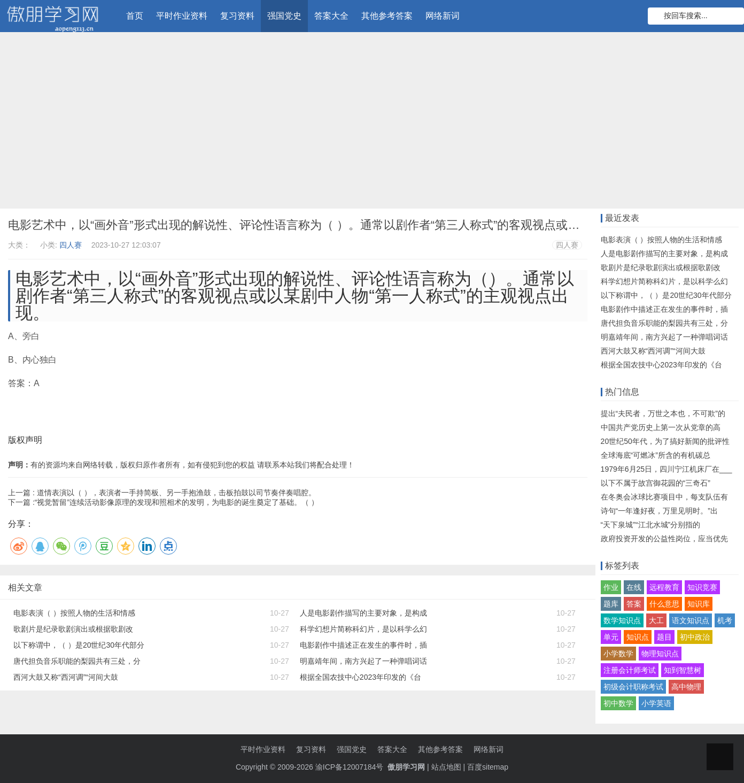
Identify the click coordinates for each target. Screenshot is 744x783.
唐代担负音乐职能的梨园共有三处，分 (77, 661)
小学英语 (656, 703)
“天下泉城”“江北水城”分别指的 (651, 524)
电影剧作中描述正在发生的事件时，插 (363, 645)
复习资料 (237, 15)
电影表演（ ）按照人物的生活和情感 (74, 613)
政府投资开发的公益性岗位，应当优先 (664, 538)
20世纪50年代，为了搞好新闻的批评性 (665, 441)
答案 (633, 604)
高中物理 (686, 686)
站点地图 (446, 767)
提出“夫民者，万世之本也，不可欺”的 (663, 413)
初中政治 (695, 637)
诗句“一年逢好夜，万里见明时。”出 (659, 510)
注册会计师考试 (629, 670)
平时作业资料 (181, 15)
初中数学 (618, 703)
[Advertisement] (372, 123)
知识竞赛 (702, 587)
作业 (610, 587)
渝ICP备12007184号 (350, 767)
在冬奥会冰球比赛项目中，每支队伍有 (664, 497)
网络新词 (442, 15)
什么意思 (664, 604)
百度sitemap (487, 767)
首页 (134, 15)
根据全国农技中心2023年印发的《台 (360, 677)
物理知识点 (660, 653)
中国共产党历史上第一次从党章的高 (660, 427)
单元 (610, 637)
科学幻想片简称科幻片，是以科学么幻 (363, 629)
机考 (724, 620)
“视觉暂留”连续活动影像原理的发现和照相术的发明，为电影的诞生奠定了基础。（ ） (177, 502)
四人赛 (70, 245)
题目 (664, 637)
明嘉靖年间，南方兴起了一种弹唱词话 (363, 661)
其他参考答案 (387, 15)
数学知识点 (622, 620)
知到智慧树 (682, 670)
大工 (656, 620)
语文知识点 (690, 620)
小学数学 (618, 653)
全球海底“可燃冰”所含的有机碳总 (655, 455)
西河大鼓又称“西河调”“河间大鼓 (65, 677)
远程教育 (664, 587)
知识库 (698, 604)
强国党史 (284, 15)
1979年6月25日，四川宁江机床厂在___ (666, 469)
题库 (610, 604)
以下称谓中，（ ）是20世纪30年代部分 (78, 645)
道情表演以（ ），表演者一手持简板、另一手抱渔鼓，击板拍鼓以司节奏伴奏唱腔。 (176, 492)
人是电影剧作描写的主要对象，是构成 (363, 613)
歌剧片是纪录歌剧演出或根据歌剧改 (73, 629)
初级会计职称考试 (633, 686)
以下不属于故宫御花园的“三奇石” (655, 483)
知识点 (637, 637)
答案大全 (331, 15)
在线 (633, 587)
